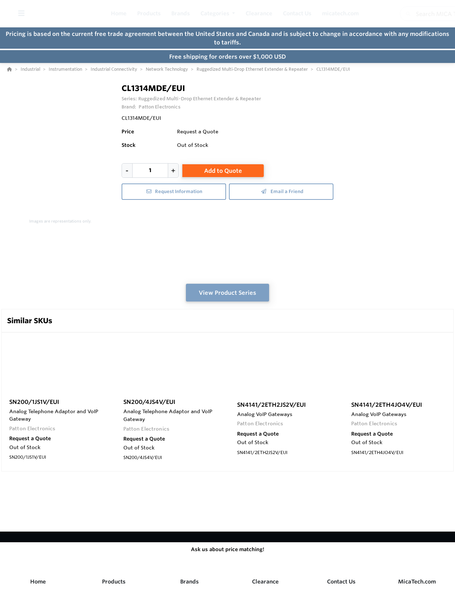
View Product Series (227, 292)
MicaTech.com (417, 581)
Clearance (265, 581)
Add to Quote (223, 170)
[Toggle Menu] (21, 14)
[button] (217, 13)
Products (113, 581)
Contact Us (341, 581)
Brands (189, 581)
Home (38, 581)
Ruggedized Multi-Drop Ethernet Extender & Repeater (199, 98)
